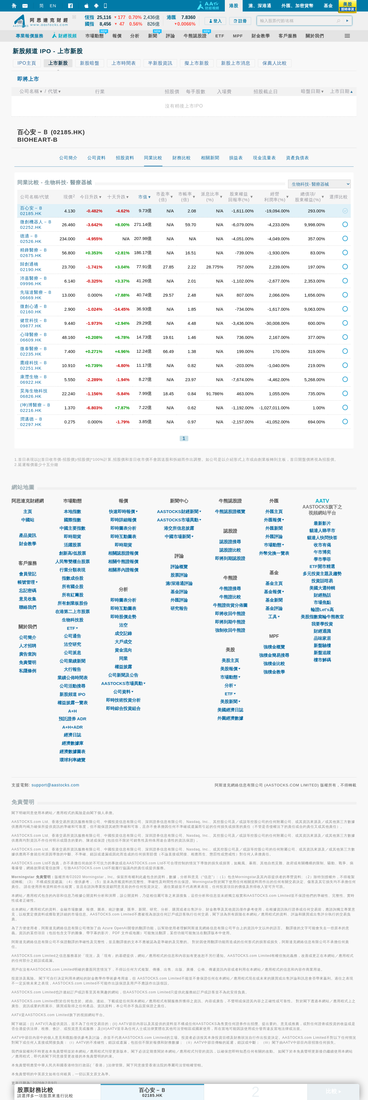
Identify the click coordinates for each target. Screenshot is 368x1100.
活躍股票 (72, 544)
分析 (230, 685)
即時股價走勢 (123, 616)
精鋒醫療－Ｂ (34, 249)
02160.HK (31, 311)
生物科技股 (72, 619)
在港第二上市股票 (72, 611)
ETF (72, 628)
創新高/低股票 (72, 553)
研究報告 (179, 608)
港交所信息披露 (179, 528)
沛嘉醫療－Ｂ (34, 278)
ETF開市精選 (322, 566)
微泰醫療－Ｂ (34, 348)
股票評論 (179, 575)
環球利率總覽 (72, 759)
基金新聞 (274, 600)
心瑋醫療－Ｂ (34, 334)
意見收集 (27, 598)
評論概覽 (179, 566)
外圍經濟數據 (230, 718)
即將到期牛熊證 (230, 621)
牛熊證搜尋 (230, 588)
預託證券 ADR (73, 718)
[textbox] (304, 20)
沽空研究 (72, 644)
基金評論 (179, 591)
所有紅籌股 (72, 594)
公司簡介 (27, 637)
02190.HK (31, 269)
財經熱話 (322, 595)
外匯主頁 (274, 511)
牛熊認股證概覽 (230, 511)
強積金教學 (274, 671)
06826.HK (31, 396)
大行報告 (72, 669)
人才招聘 (27, 645)
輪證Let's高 (322, 609)
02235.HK (31, 354)
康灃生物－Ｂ (34, 376)
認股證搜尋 (230, 541)
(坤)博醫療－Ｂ (35, 404)
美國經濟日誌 (230, 709)
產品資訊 (27, 535)
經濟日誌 (72, 734)
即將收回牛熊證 (230, 613)
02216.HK (31, 410)
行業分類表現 (72, 569)
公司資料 (123, 691)
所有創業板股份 (72, 603)
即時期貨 (72, 536)
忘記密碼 (27, 590)
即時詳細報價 (123, 519)
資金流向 (123, 650)
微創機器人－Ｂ (36, 221)
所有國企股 (72, 586)
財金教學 (27, 543)
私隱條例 (27, 670)
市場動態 (230, 677)
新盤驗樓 (322, 645)
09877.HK (31, 325)
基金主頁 (274, 583)
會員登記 (27, 573)
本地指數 (72, 511)
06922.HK (31, 382)
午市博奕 (322, 552)
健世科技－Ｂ (34, 320)
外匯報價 (274, 519)
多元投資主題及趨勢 (322, 573)
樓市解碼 (322, 659)
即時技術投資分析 (123, 700)
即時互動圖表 (123, 536)
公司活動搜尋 (72, 686)
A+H (72, 711)
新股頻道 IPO (72, 694)
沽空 (123, 625)
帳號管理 (28, 582)
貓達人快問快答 (322, 537)
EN (53, 5)
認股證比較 (230, 550)
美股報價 (230, 668)
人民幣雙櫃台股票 (72, 561)
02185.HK (31, 213)
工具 (274, 616)
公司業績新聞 (72, 661)
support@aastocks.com (56, 785)
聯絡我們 (27, 607)
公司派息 (72, 652)
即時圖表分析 (123, 528)
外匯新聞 (274, 528)
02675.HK (31, 255)
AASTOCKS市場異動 (123, 683)
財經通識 (322, 631)
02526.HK (31, 241)
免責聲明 (27, 662)
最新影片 (322, 523)
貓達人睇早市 (322, 530)
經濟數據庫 (72, 743)
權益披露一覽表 (72, 702)
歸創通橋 (29, 264)
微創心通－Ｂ (34, 306)
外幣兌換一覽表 (274, 553)
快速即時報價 (123, 511)
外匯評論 (179, 600)
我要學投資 (322, 623)
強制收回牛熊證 (230, 630)
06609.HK (31, 339)
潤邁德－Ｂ (31, 418)
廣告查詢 (27, 654)
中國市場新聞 (179, 536)
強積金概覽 (274, 646)
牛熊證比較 (230, 596)
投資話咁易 (322, 580)
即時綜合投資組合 (123, 708)
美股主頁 (230, 660)
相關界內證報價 (123, 569)
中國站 (27, 519)
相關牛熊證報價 (123, 561)
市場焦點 (322, 602)
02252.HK (31, 227)
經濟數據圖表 (72, 751)
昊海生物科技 (34, 390)
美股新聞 (230, 701)
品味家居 (322, 638)
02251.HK (31, 368)
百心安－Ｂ (31, 208)
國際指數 (72, 519)
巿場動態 (274, 544)
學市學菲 (322, 559)
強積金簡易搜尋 (274, 655)
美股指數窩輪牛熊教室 (322, 616)
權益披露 (123, 666)
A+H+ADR (72, 727)
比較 (333, 1091)
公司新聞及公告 (123, 675)
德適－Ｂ (29, 235)
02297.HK (31, 424)
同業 (123, 658)
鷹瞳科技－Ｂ (34, 362)
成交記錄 (123, 633)
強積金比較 (274, 663)
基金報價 (274, 591)
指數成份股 (72, 578)
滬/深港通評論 (179, 583)
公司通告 (72, 635)
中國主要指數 (72, 528)
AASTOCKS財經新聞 (179, 511)
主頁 (27, 511)
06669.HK (31, 297)
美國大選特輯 (322, 587)
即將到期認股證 (230, 558)
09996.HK (31, 283)
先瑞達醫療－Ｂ (36, 292)
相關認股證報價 (123, 553)
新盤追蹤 (322, 652)
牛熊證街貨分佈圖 (230, 605)
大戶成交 (123, 641)
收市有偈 (322, 544)
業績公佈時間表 (72, 677)
